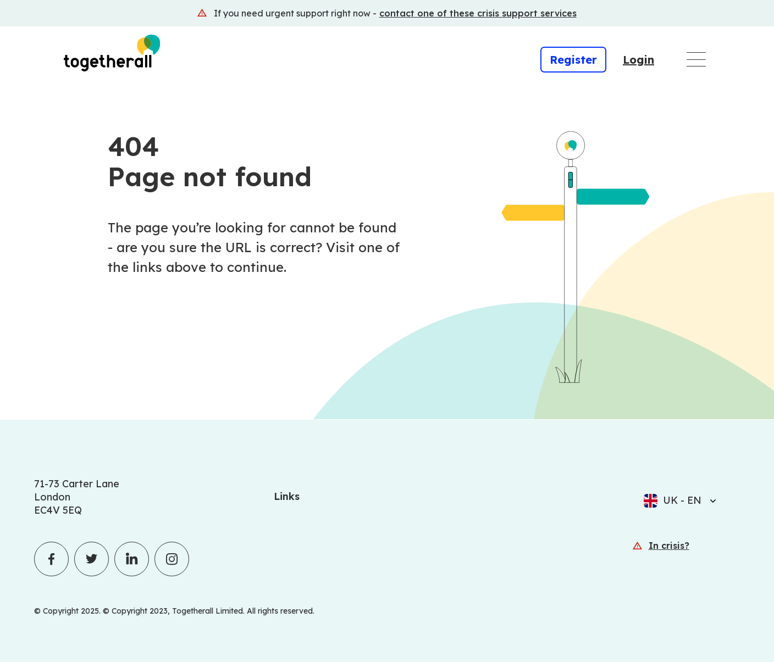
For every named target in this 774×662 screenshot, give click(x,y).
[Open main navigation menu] (696, 59)
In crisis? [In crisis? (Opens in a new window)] (669, 545)
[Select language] (709, 500)
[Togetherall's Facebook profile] (51, 559)
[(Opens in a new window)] (387, 13)
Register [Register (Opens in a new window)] (573, 59)
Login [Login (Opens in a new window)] (638, 59)
